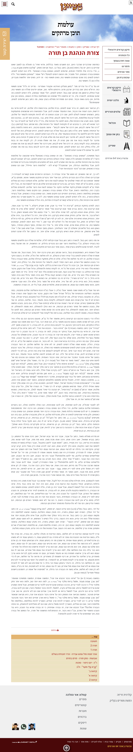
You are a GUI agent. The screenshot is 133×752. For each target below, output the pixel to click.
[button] (13, 4)
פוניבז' (40, 47)
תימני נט (126, 66)
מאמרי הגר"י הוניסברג (56, 47)
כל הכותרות (124, 55)
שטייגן (86, 47)
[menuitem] (117, 49)
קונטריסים (80, 705)
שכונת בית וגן (123, 77)
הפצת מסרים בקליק (121, 701)
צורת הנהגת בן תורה (74, 53)
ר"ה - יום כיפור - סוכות (86, 663)
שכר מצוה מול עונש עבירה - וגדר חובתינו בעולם (74, 654)
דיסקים (82, 723)
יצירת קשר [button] (5, 44)
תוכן (79, 47)
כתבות (71, 47)
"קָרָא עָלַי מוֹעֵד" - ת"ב (86, 667)
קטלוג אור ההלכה (76, 695)
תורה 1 (93, 650)
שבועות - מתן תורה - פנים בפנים (81, 658)
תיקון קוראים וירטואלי (119, 50)
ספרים (82, 699)
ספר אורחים (124, 72)
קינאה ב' (93, 671)
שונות (83, 728)
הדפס (53, 630)
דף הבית (95, 47)
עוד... (94, 637)
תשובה (93, 641)
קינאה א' (92, 675)
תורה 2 (93, 645)
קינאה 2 (93, 680)
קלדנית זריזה (124, 695)
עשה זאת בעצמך (121, 61)
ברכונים (82, 717)
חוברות (82, 711)
